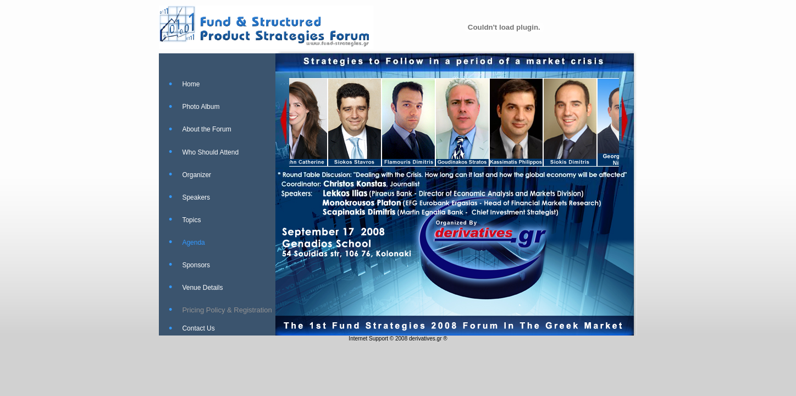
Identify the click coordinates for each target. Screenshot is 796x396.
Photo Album (200, 107)
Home (191, 84)
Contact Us (198, 328)
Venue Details (202, 288)
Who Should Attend (210, 152)
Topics (191, 220)
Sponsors (196, 265)
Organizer (196, 175)
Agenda (193, 242)
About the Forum (206, 129)
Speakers (196, 197)
